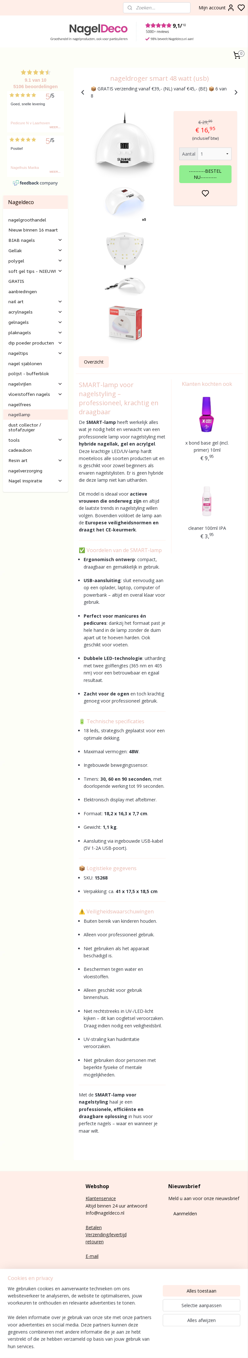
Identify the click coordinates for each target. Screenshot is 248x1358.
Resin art (35, 460)
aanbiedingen (22, 291)
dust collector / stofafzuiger (24, 427)
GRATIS (16, 281)
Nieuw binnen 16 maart (33, 230)
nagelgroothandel (27, 220)
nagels (21, 1284)
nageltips (35, 353)
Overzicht (94, 362)
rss (227, 1346)
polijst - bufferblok (28, 373)
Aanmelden (185, 1213)
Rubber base (16, 1320)
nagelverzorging (25, 471)
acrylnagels (35, 312)
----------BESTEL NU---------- (205, 174)
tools (35, 440)
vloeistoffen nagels (35, 394)
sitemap (214, 1346)
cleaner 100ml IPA (207, 528)
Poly (7, 1291)
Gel (6, 1298)
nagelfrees (19, 404)
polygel (35, 261)
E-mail (92, 1256)
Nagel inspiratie (35, 481)
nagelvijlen (35, 384)
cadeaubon (20, 450)
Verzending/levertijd (106, 1234)
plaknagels (35, 332)
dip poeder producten (35, 343)
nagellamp (19, 414)
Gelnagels (13, 1312)
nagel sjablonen (25, 363)
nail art (35, 301)
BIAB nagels (35, 240)
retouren (95, 1242)
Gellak (35, 250)
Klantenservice (101, 1198)
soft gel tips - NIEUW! (35, 271)
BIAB (8, 1284)
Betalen (94, 1227)
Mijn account (217, 8)
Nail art (10, 1305)
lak (13, 1298)
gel (15, 1291)
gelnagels (35, 322)
